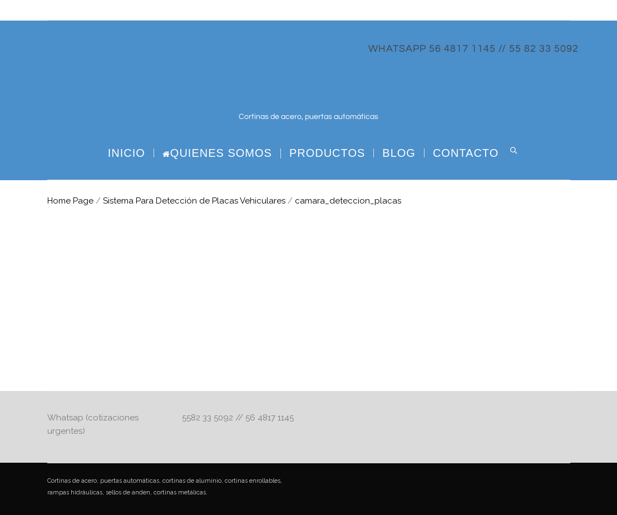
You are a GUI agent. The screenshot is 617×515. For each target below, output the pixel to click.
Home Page (70, 201)
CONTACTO (465, 152)
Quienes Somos (217, 153)
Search (513, 151)
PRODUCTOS (327, 152)
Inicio (126, 152)
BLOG (399, 152)
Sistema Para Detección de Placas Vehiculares (194, 201)
